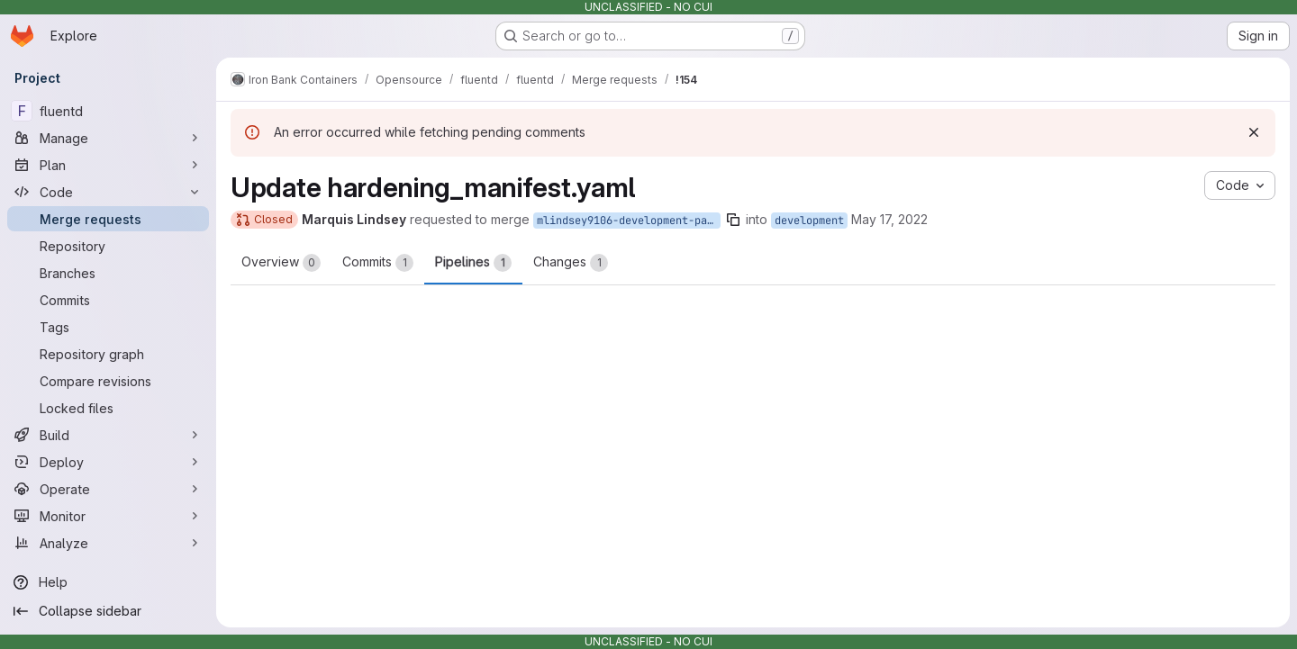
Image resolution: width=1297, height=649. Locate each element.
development (809, 220)
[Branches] (108, 272)
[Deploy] (108, 461)
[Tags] (108, 326)
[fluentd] (108, 110)
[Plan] (108, 164)
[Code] (108, 191)
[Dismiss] (1254, 132)
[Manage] (108, 137)
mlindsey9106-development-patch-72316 (629, 220)
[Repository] (108, 245)
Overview (281, 263)
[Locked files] (108, 407)
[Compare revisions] (108, 380)
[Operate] (108, 488)
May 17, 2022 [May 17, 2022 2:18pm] (889, 219)
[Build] (108, 434)
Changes (570, 263)
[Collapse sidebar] (108, 611)
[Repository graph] (108, 353)
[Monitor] (108, 515)
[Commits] (108, 299)
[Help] (108, 582)
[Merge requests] (108, 218)
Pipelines (473, 263)
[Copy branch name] (733, 219)
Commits (377, 263)
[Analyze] (108, 542)
